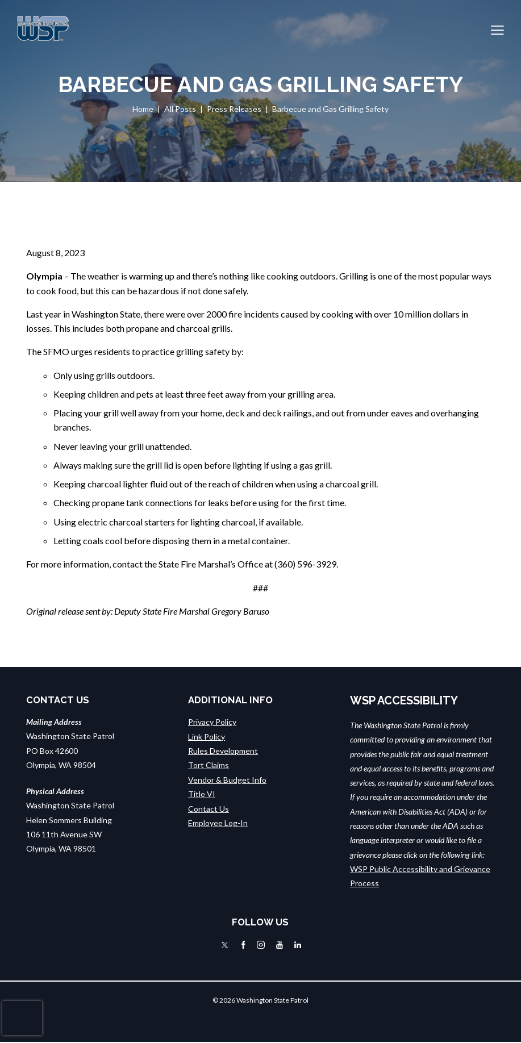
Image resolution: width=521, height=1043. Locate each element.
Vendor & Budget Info (227, 779)
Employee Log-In (218, 822)
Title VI (201, 793)
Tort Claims (208, 765)
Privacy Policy (212, 722)
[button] (497, 29)
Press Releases (234, 109)
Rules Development (223, 751)
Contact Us (208, 808)
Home (142, 109)
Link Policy (206, 736)
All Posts (180, 109)
